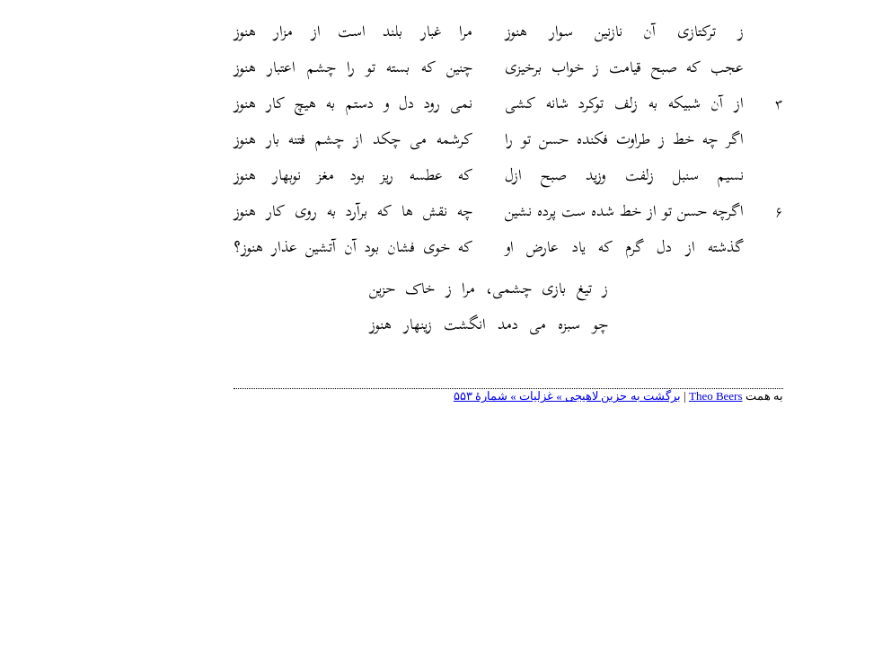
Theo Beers (653, 396)
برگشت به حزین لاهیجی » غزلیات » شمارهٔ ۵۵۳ (504, 396)
